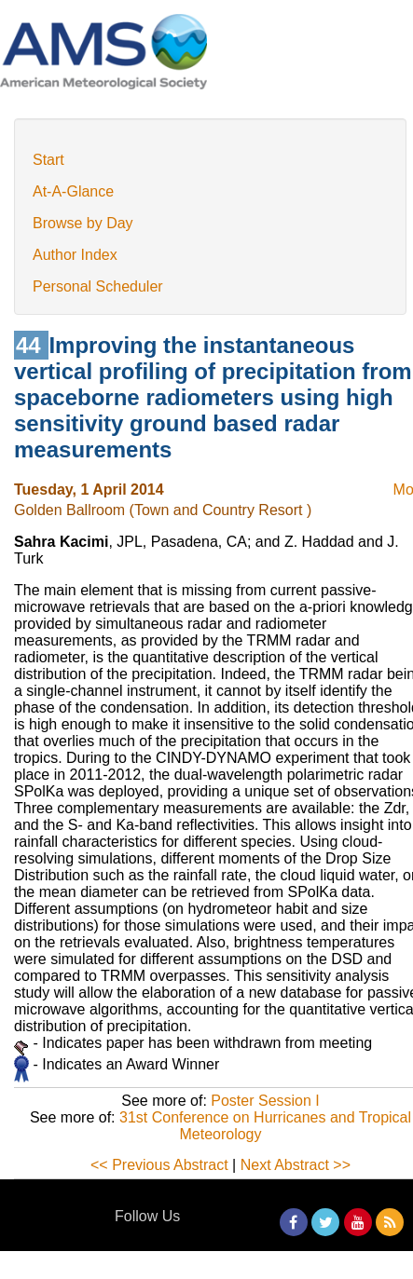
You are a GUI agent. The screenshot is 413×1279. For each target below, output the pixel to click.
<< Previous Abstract (159, 1165)
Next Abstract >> (296, 1165)
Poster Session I (265, 1101)
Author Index (75, 255)
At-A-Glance (73, 191)
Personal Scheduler (98, 286)
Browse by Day (83, 223)
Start (48, 160)
